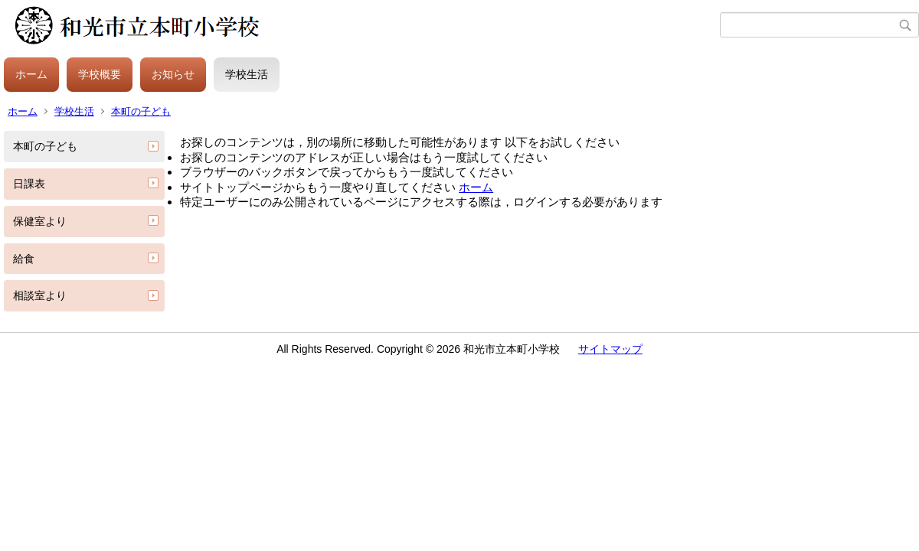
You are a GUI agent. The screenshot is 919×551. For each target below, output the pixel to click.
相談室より (40, 295)
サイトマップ (610, 349)
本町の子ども (141, 111)
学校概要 (99, 74)
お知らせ (173, 74)
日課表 (29, 184)
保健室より (40, 221)
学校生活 (246, 74)
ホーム (31, 74)
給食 (23, 259)
